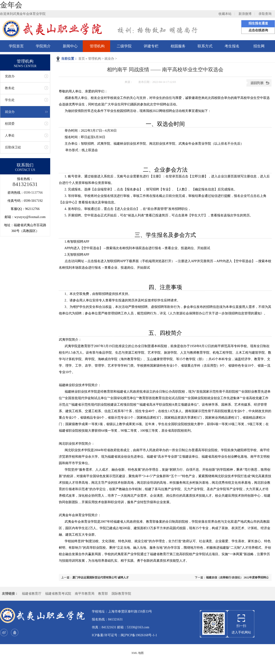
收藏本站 (225, 14)
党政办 (10, 76)
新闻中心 (70, 46)
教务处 (10, 88)
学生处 (10, 100)
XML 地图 (137, 653)
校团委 (10, 123)
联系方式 (205, 46)
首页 (81, 58)
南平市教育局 (84, 593)
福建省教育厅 (31, 593)
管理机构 (97, 46)
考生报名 (232, 46)
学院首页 (16, 46)
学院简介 (43, 46)
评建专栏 (151, 46)
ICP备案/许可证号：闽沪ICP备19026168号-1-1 (124, 635)
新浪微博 (245, 14)
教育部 (103, 593)
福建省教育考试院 (58, 593)
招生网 (259, 46)
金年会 (11, 5)
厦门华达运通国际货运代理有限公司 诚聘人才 (100, 577)
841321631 (25, 184)
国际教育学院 (121, 593)
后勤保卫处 (13, 147)
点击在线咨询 (258, 30)
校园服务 (178, 46)
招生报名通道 (258, 23)
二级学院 (124, 46)
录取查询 (265, 14)
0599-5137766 (33, 192)
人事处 (10, 135)
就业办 (109, 58)
